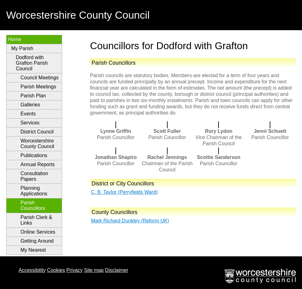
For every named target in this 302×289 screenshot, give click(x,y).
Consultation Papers (34, 176)
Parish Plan (33, 95)
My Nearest (33, 250)
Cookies (56, 270)
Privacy (74, 270)
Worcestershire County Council (37, 143)
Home (14, 39)
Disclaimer (116, 270)
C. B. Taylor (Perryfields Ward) (124, 192)
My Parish (22, 48)
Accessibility (32, 270)
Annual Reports (37, 164)
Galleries (30, 104)
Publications (33, 155)
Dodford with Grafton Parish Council (32, 63)
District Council (37, 131)
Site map (94, 270)
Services (29, 122)
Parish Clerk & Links (36, 220)
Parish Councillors (32, 205)
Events (28, 113)
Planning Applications (33, 190)
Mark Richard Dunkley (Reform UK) (130, 220)
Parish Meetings (38, 86)
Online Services (37, 232)
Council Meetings (39, 77)
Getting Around (37, 241)
